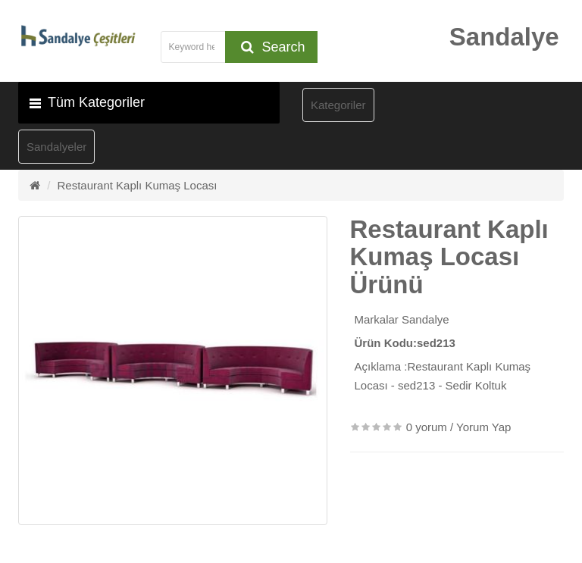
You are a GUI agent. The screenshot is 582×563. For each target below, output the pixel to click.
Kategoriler (338, 105)
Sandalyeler (56, 146)
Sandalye (425, 319)
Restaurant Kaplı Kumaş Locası (137, 185)
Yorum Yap (483, 427)
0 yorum (426, 427)
